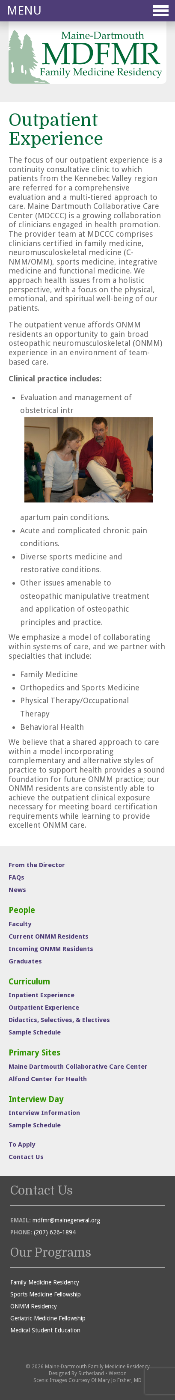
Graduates (25, 961)
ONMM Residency (33, 1306)
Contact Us (26, 1157)
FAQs (16, 877)
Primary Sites (34, 1053)
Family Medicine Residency (44, 1282)
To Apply (22, 1144)
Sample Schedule (35, 1032)
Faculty (20, 924)
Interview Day (36, 1099)
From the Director (37, 865)
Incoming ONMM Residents (51, 949)
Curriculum (29, 982)
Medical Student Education (45, 1330)
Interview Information (44, 1113)
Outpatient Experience (44, 1007)
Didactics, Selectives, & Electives (59, 1020)
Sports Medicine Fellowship (45, 1294)
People (22, 910)
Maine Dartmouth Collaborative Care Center (78, 1066)
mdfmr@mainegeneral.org (66, 1220)
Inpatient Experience (41, 995)
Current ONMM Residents (49, 936)
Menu (88, 10)
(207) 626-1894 (55, 1232)
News (17, 890)
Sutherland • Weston (102, 1373)
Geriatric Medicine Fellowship (48, 1318)
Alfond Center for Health (48, 1079)
